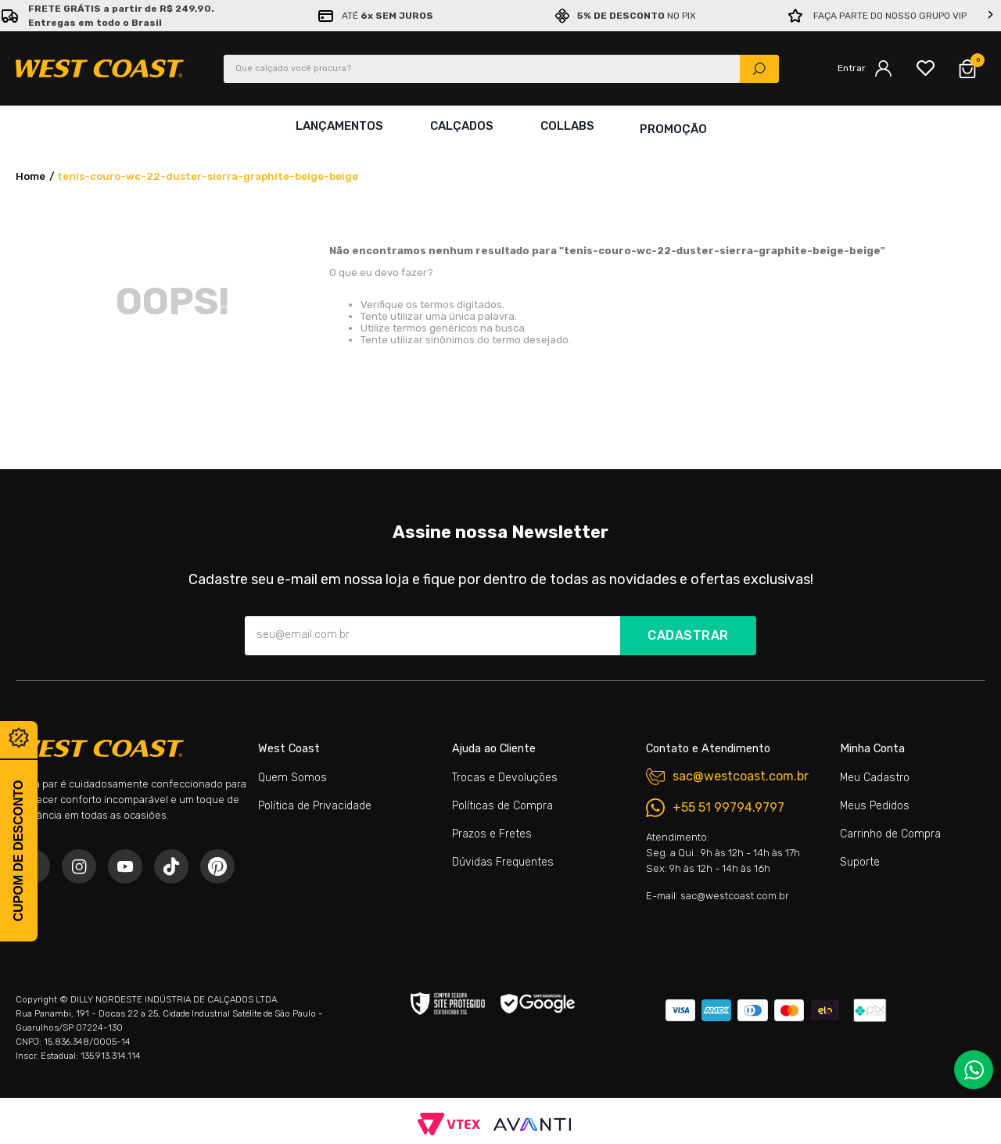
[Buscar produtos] (759, 69)
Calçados (460, 126)
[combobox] (501, 69)
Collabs (566, 126)
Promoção (673, 126)
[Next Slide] (991, 15)
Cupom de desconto (18, 850)
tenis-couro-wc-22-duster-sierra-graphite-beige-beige (207, 170)
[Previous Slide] (10, 15)
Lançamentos (338, 126)
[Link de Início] (30, 170)
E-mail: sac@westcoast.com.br (717, 896)
